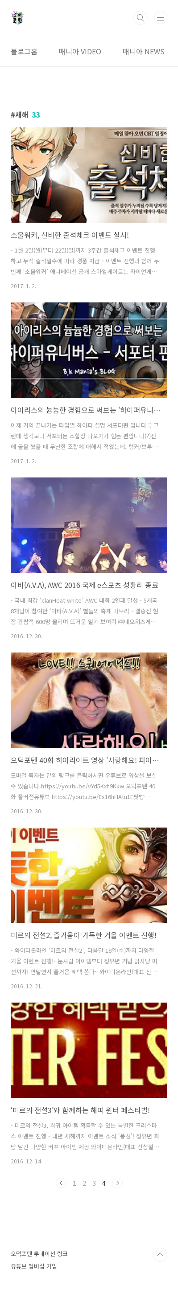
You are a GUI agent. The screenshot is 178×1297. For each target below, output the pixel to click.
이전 (61, 1183)
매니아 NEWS (144, 51)
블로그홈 (24, 51)
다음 (117, 1183)
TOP (160, 1255)
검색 (140, 17)
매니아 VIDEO (80, 51)
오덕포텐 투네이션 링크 (39, 1253)
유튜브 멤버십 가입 (34, 1266)
